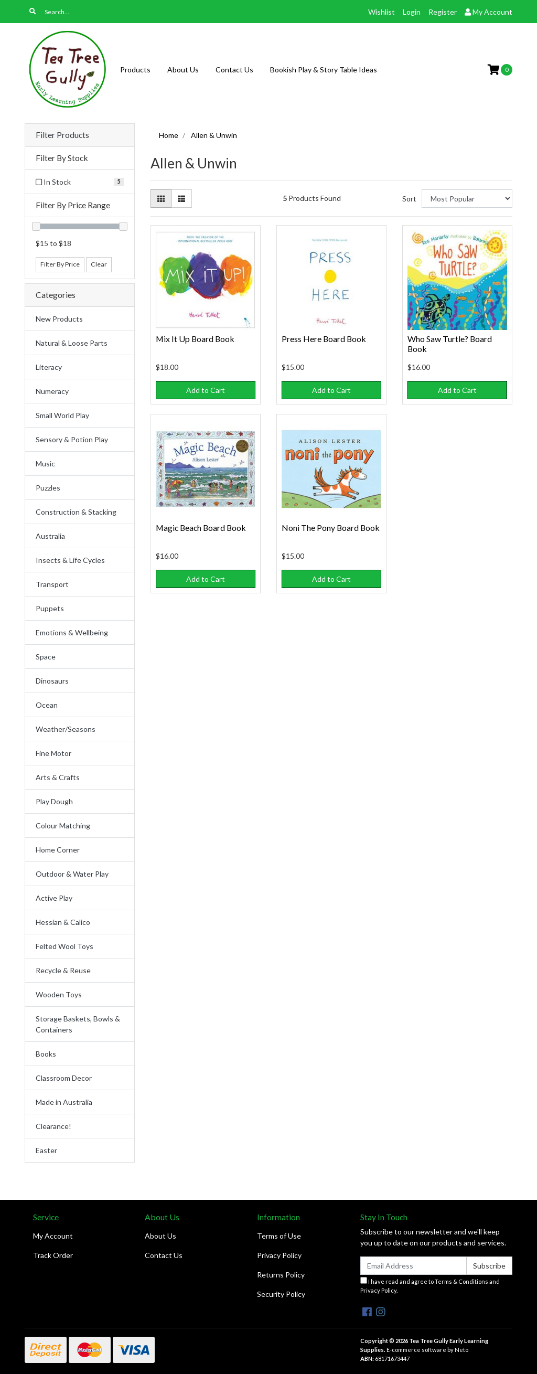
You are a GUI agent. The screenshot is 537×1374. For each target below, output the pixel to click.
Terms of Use (279, 1235)
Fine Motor (53, 753)
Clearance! (53, 1126)
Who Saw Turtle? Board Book (449, 344)
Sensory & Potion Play (72, 439)
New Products (59, 318)
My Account (53, 1235)
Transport (52, 584)
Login (412, 11)
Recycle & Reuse (63, 970)
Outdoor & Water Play (72, 873)
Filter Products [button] (62, 135)
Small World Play (62, 415)
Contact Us (234, 69)
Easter (46, 1150)
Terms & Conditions (461, 1281)
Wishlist (381, 11)
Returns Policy (281, 1274)
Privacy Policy (279, 1255)
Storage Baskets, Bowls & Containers (78, 1024)
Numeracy (52, 391)
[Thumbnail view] (161, 198)
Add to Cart (205, 390)
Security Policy (281, 1294)
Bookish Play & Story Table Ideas (323, 69)
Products (135, 69)
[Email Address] (413, 1265)
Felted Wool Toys (64, 946)
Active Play (54, 897)
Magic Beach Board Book (201, 527)
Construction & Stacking (76, 511)
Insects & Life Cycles (70, 560)
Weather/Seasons (65, 729)
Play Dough (54, 801)
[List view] (181, 198)
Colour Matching (63, 825)
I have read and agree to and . (430, 1285)
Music (45, 463)
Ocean (47, 704)
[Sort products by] (467, 198)
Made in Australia (64, 1102)
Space (46, 656)
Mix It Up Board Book (195, 339)
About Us (183, 69)
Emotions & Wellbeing (72, 632)
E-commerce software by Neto (427, 1349)
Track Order (53, 1255)
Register (442, 11)
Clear (99, 264)
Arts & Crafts (58, 777)
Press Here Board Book (324, 339)
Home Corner (58, 849)
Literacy (49, 367)
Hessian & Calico (63, 922)
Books (46, 1053)
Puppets (50, 608)
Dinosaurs (52, 680)
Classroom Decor (64, 1077)
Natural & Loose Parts (72, 342)
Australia (50, 535)
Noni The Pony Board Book (331, 527)
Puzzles (48, 487)
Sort (409, 198)
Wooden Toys (59, 994)
